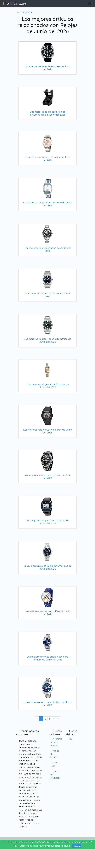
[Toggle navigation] (89, 3)
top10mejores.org (25, 12)
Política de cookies (54, 754)
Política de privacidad (55, 774)
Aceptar (77, 846)
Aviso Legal (53, 764)
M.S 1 (71, 739)
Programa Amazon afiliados (56, 742)
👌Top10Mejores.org (14, 3)
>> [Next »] (58, 719)
